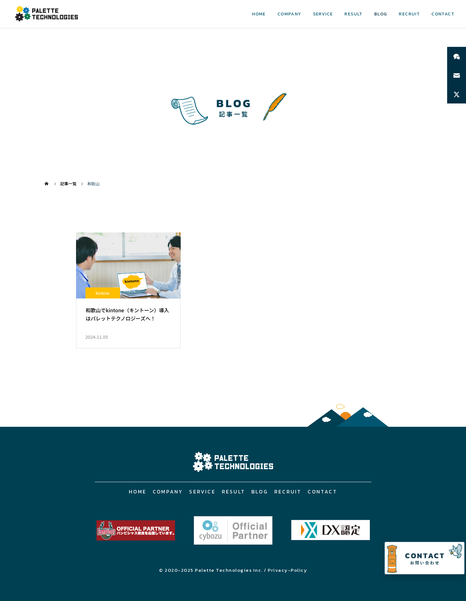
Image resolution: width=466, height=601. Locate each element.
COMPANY (289, 14)
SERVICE (323, 14)
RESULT (353, 14)
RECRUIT (409, 14)
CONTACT (442, 14)
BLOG (380, 14)
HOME (259, 14)
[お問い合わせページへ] (424, 558)
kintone (102, 293)
